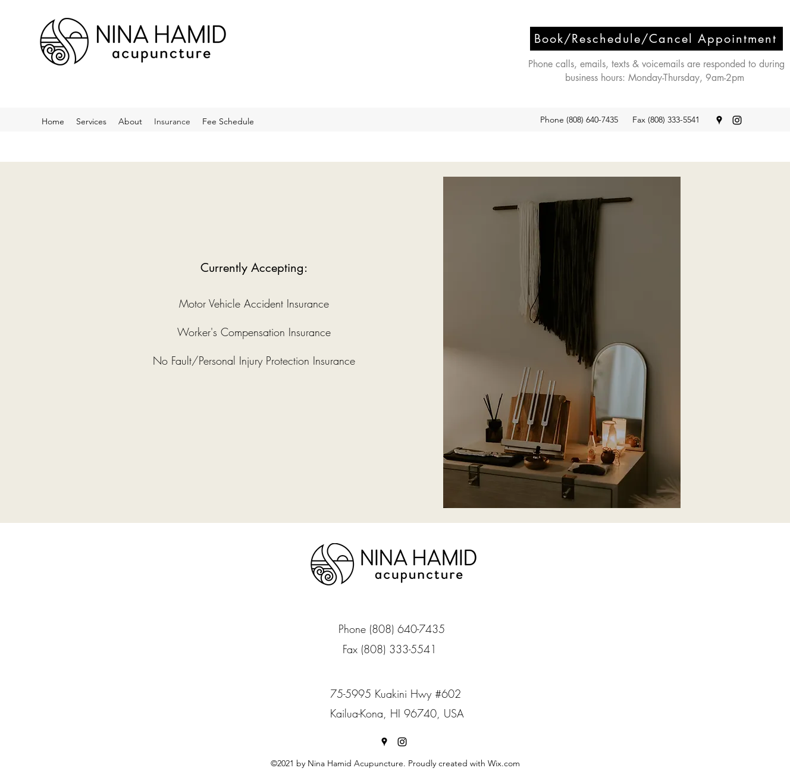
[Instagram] (737, 120)
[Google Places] (719, 120)
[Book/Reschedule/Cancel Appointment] (656, 39)
